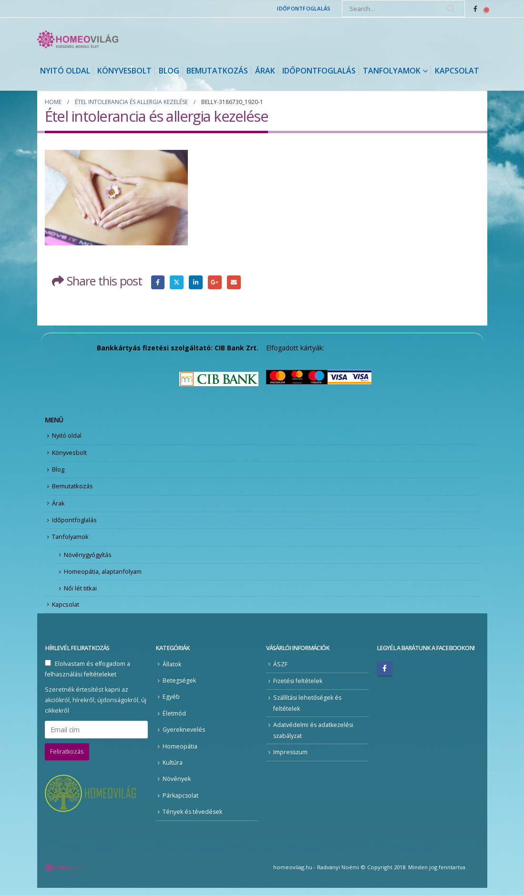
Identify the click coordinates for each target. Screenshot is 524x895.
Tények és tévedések (193, 819)
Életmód (174, 720)
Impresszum (291, 759)
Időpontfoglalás (303, 8)
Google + (216, 282)
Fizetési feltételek (298, 687)
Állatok (172, 670)
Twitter (177, 282)
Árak (265, 70)
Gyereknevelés (184, 736)
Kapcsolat (457, 70)
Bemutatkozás (217, 70)
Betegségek (179, 687)
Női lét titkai (80, 594)
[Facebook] (475, 8)
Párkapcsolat (181, 803)
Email (235, 282)
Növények (177, 786)
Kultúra (173, 769)
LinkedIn (197, 282)
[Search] (451, 8)
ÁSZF (280, 670)
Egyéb (171, 703)
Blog (169, 70)
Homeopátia (180, 753)
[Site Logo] (77, 39)
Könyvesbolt (124, 70)
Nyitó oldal (65, 70)
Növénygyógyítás (89, 559)
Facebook (158, 282)
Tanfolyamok (392, 70)
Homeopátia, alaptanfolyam (104, 576)
